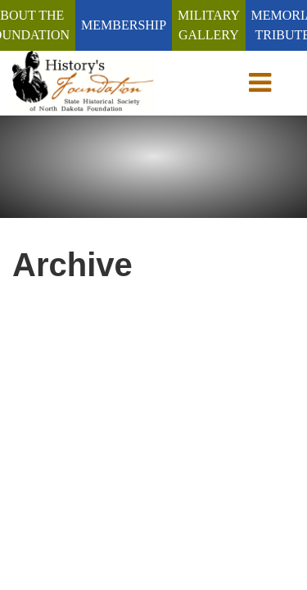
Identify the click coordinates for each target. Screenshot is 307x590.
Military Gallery (209, 25)
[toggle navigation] (264, 83)
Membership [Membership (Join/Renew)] (123, 25)
